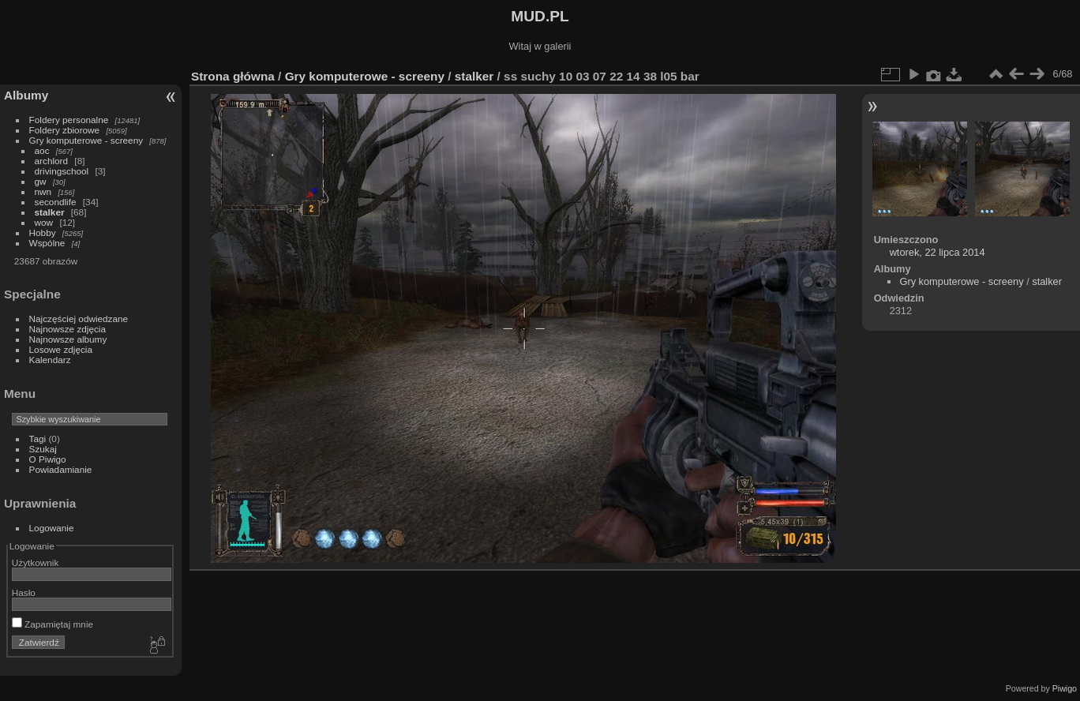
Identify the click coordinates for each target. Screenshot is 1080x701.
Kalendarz (50, 359)
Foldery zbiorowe (64, 130)
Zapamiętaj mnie (52, 624)
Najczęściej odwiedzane (79, 318)
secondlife (56, 202)
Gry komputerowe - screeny (86, 140)
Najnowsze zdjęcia (67, 329)
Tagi (38, 438)
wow (44, 222)
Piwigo (1064, 688)
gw (41, 181)
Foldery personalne (69, 119)
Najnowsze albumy (68, 339)
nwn (43, 191)
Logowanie (51, 528)
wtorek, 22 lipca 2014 (937, 252)
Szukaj (43, 449)
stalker (50, 212)
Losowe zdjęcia (60, 349)
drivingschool (62, 171)
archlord (52, 161)
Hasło (24, 592)
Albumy (26, 95)
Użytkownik (35, 562)
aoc (42, 150)
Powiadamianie (60, 469)
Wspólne (47, 243)
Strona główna (233, 76)
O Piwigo (47, 459)
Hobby (42, 232)
